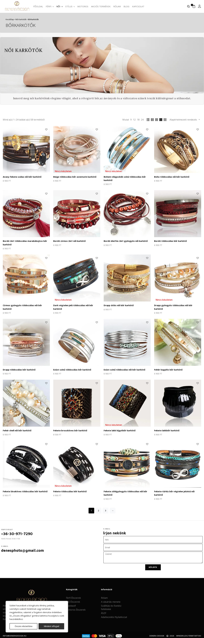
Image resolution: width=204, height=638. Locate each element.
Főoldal (38, 6)
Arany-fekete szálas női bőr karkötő (21, 176)
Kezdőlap (10, 19)
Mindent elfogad (51, 626)
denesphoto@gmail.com (22, 547)
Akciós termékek (100, 6)
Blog (126, 6)
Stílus (70, 6)
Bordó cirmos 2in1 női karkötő (68, 240)
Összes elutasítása (23, 626)
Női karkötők (20, 19)
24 (142, 119)
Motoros (82, 6)
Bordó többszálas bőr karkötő (169, 240)
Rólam (117, 6)
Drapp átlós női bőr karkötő (118, 304)
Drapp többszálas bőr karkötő (18, 367)
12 (134, 119)
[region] (37, 616)
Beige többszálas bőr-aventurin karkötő (73, 176)
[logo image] (17, 6)
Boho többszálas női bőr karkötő (171, 176)
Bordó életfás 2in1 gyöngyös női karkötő (124, 240)
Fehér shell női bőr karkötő (16, 428)
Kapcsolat (138, 6)
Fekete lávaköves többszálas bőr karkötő (24, 489)
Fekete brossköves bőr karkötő (69, 428)
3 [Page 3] (105, 507)
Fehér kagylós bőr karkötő (167, 367)
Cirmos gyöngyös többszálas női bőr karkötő (26, 304)
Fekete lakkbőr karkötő (166, 428)
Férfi (50, 6)
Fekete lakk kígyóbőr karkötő (119, 428)
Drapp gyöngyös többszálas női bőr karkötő (176, 304)
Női (59, 6)
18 (138, 119)
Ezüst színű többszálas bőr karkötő (71, 367)
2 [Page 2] (98, 507)
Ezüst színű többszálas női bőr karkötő (124, 367)
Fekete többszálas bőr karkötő (69, 489)
